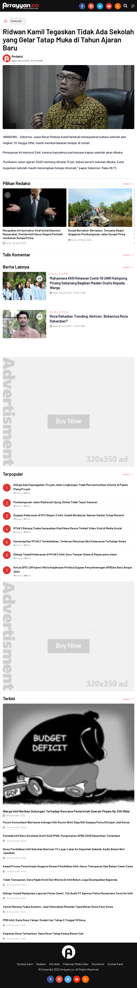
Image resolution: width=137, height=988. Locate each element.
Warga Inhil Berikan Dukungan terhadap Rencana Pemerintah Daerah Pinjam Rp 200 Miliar (66, 811)
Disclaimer (98, 964)
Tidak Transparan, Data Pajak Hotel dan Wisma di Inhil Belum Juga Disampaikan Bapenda (60, 879)
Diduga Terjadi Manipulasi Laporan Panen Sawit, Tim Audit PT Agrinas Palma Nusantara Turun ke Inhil (68, 893)
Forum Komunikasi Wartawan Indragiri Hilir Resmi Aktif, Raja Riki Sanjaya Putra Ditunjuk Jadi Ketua (66, 822)
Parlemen (16, 21)
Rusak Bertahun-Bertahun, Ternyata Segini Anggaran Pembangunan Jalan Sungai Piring (97, 232)
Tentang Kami (25, 964)
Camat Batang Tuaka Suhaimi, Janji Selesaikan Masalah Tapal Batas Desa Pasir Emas (58, 906)
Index (128, 184)
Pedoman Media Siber (75, 964)
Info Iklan (54, 964)
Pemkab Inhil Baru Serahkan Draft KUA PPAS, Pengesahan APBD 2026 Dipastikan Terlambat (61, 835)
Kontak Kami (115, 964)
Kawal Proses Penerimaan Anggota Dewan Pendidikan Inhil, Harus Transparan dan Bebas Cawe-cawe (68, 866)
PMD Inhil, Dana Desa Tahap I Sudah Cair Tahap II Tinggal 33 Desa (44, 920)
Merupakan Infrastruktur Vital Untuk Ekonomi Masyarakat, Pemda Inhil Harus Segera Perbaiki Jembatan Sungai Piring (34, 234)
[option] (35, 217)
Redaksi (17, 56)
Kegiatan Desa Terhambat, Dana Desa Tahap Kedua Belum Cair (43, 933)
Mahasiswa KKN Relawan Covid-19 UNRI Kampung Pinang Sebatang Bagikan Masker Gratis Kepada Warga (92, 283)
